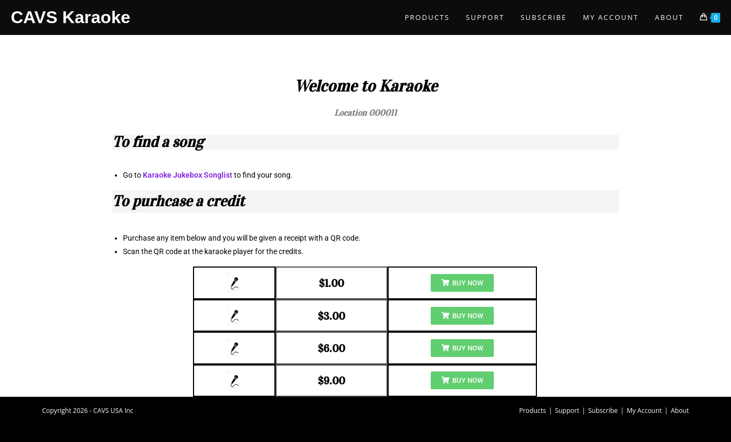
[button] (462, 283)
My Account (643, 410)
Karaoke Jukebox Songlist (187, 175)
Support (567, 410)
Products (532, 410)
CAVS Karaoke (70, 17)
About (680, 410)
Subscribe (603, 410)
